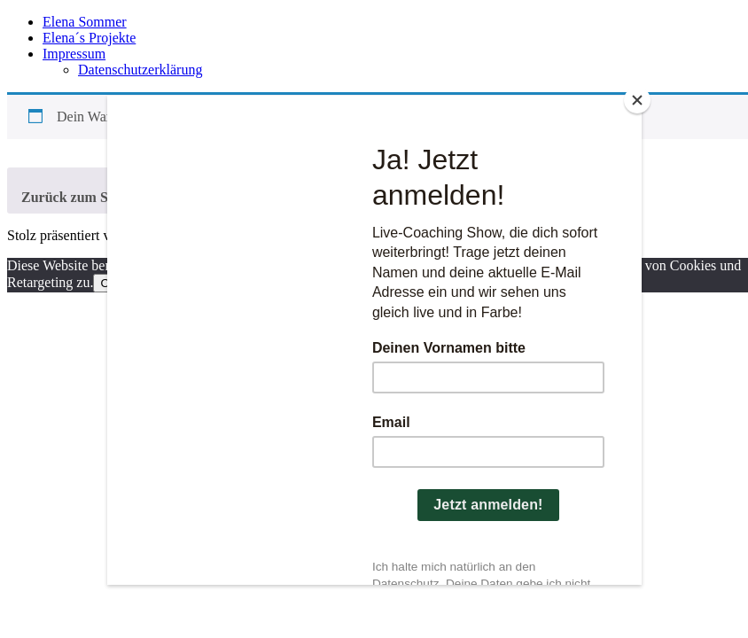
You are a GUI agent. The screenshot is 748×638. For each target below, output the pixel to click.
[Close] (637, 100)
